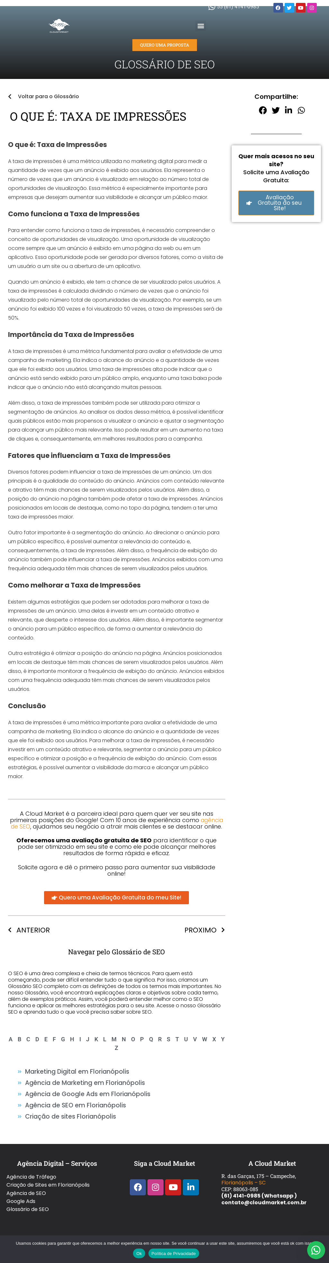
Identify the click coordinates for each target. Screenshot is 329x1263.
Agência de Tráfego (31, 1171)
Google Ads (20, 1191)
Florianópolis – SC (243, 1177)
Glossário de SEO (27, 1198)
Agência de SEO (26, 1185)
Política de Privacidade (174, 1253)
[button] (200, 26)
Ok (139, 1253)
